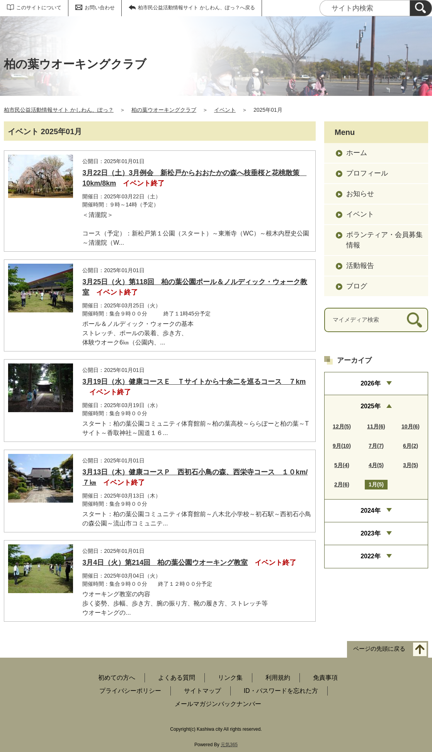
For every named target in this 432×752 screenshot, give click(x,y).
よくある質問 (176, 677)
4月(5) (376, 465)
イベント (225, 110)
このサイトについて (38, 7)
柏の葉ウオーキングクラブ (163, 110)
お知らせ (360, 194)
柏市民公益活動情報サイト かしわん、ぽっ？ (59, 110)
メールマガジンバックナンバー (218, 704)
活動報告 (360, 265)
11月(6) (376, 426)
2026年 (371, 383)
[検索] (421, 8)
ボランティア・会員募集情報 (384, 240)
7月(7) (376, 446)
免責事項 (325, 677)
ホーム (356, 153)
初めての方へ (116, 677)
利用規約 (277, 677)
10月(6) (410, 426)
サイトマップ (202, 690)
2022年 (371, 556)
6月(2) (410, 446)
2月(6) (341, 484)
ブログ (356, 286)
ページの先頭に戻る (379, 649)
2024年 (371, 510)
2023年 (371, 533)
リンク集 (230, 677)
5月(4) (341, 465)
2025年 (371, 406)
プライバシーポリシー (130, 690)
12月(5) (342, 426)
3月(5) (410, 465)
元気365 (229, 744)
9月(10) (342, 446)
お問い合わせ (100, 7)
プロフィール (367, 173)
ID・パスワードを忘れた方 (281, 690)
